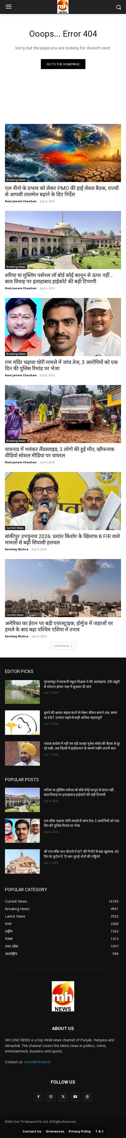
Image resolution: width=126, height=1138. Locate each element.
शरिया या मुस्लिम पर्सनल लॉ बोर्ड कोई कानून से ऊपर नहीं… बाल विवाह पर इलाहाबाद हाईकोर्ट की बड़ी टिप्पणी (59, 278)
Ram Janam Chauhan (21, 201)
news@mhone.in (37, 1061)
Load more (63, 646)
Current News (15, 528)
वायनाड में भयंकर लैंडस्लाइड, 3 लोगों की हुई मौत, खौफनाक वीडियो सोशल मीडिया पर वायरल (59, 452)
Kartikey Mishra (16, 549)
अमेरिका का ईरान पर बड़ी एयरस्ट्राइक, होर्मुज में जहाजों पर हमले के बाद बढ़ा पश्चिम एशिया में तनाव (59, 626)
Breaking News (16, 180)
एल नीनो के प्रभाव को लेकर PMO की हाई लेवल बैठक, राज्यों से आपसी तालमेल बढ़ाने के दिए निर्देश (62, 191)
